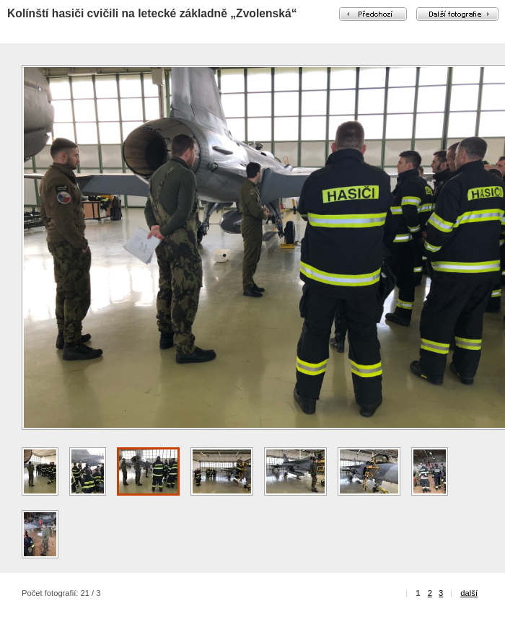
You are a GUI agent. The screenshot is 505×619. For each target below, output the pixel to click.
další (469, 593)
